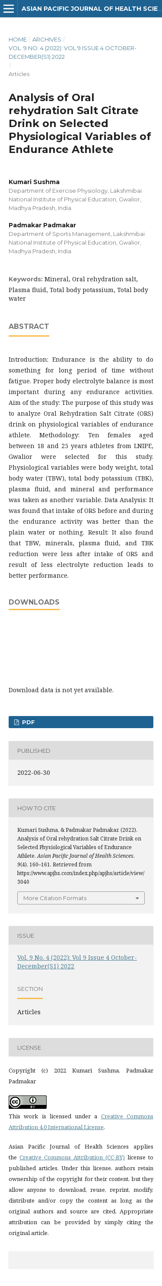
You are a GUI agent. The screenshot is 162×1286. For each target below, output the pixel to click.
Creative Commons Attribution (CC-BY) (72, 1157)
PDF (27, 722)
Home (18, 39)
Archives (46, 39)
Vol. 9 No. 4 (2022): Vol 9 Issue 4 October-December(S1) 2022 (73, 52)
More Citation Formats (54, 897)
